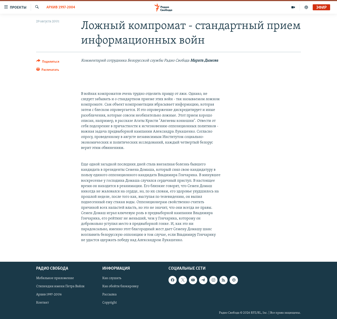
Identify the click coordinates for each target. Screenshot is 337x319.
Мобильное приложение (55, 278)
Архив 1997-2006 (49, 294)
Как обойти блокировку (120, 286)
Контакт (42, 302)
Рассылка (109, 294)
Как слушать (111, 278)
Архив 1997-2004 (60, 7)
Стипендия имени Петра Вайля (60, 286)
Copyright (109, 302)
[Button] (47, 62)
